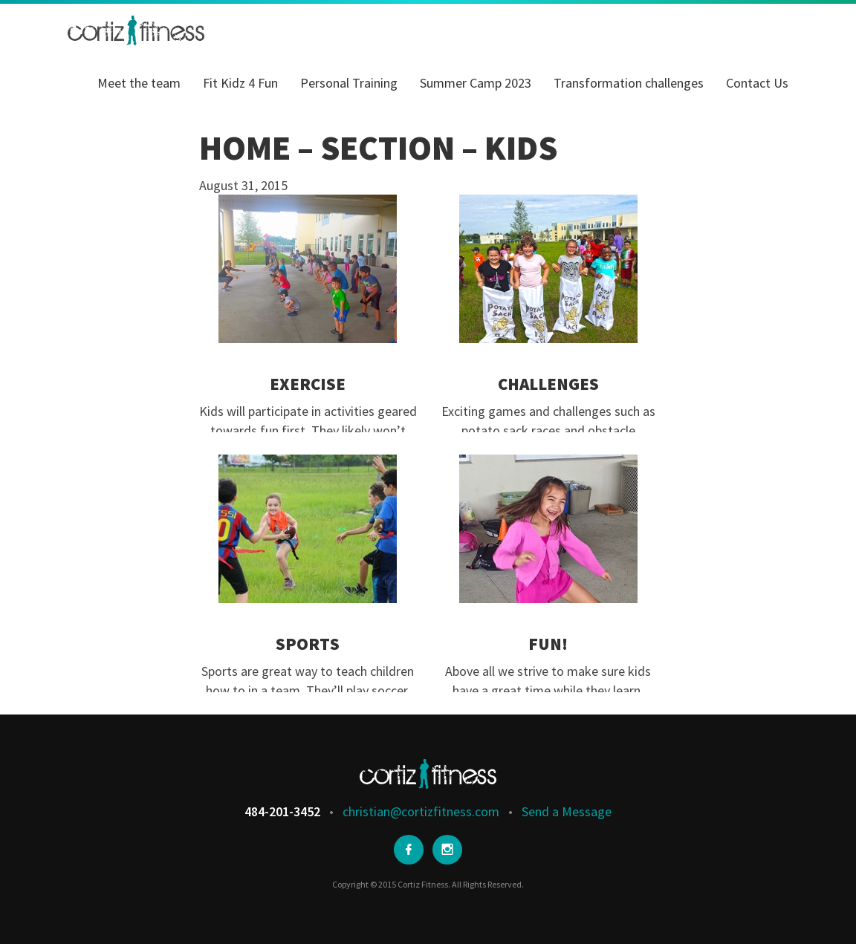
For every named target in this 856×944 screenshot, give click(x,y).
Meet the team (139, 82)
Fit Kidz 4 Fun (240, 82)
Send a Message (567, 811)
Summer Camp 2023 (475, 82)
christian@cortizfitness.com (421, 811)
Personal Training (349, 82)
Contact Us (757, 82)
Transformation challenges (629, 82)
